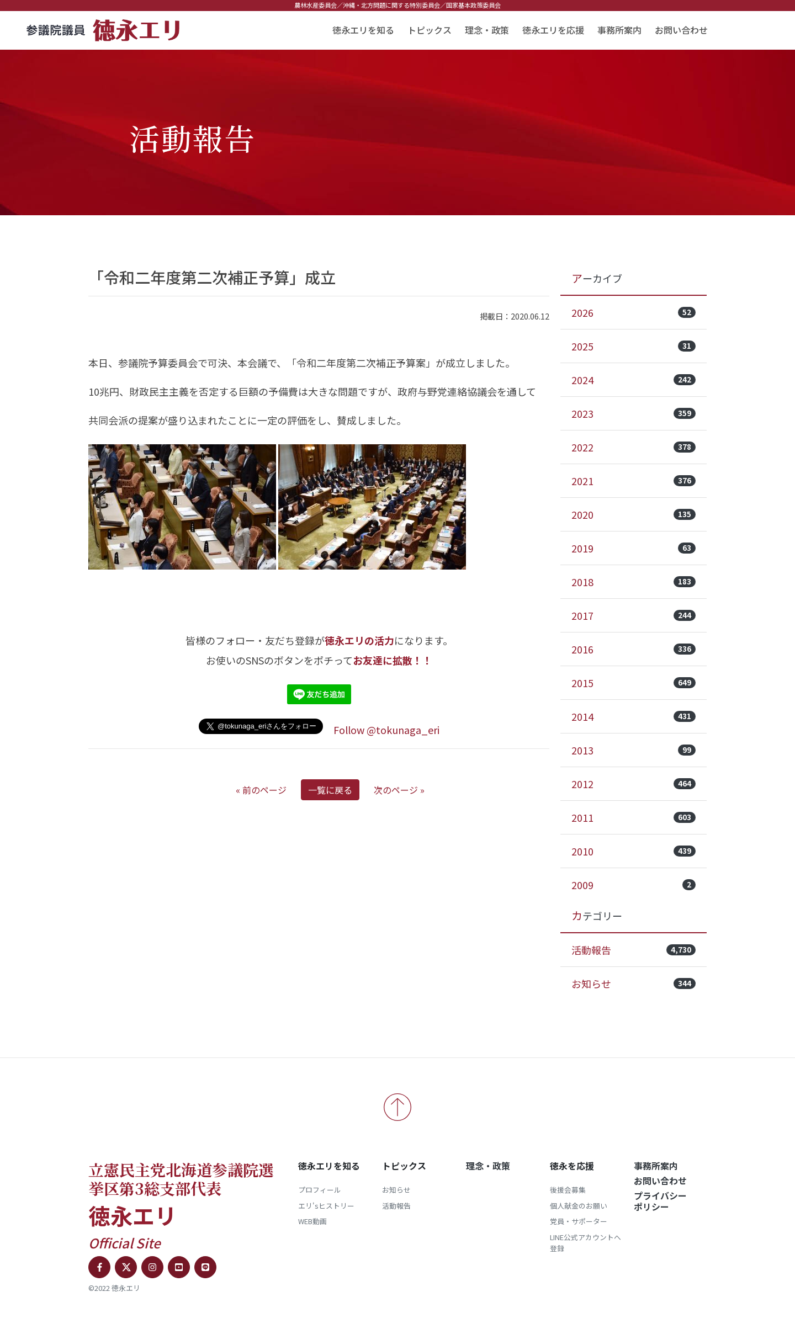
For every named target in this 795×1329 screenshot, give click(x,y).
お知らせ (633, 983)
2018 (633, 582)
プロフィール (319, 1189)
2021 (633, 481)
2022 (633, 447)
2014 (633, 716)
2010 (633, 851)
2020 (633, 514)
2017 (633, 615)
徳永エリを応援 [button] (553, 29)
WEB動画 (312, 1221)
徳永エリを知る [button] (363, 29)
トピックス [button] (429, 29)
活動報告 (633, 950)
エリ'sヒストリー (326, 1205)
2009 (633, 885)
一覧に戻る (330, 789)
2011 (633, 817)
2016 (633, 649)
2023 (633, 413)
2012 (633, 784)
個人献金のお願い (578, 1205)
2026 (633, 312)
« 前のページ (261, 789)
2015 (633, 683)
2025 (633, 346)
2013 (633, 750)
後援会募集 (568, 1189)
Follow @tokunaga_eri (386, 729)
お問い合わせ (681, 29)
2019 (633, 548)
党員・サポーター (578, 1221)
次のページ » (399, 789)
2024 (633, 380)
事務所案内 (619, 29)
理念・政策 (487, 29)
